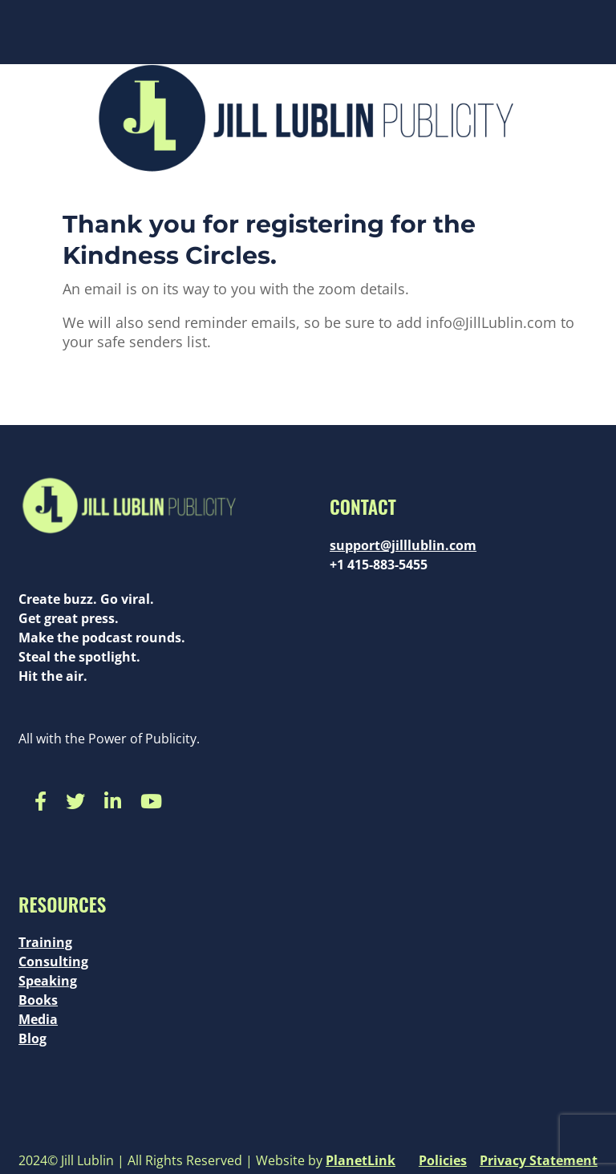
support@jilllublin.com (403, 545)
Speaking (47, 981)
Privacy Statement (539, 1160)
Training (45, 942)
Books (38, 1000)
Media (38, 1019)
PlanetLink (360, 1160)
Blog (32, 1038)
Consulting (53, 961)
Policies (443, 1160)
